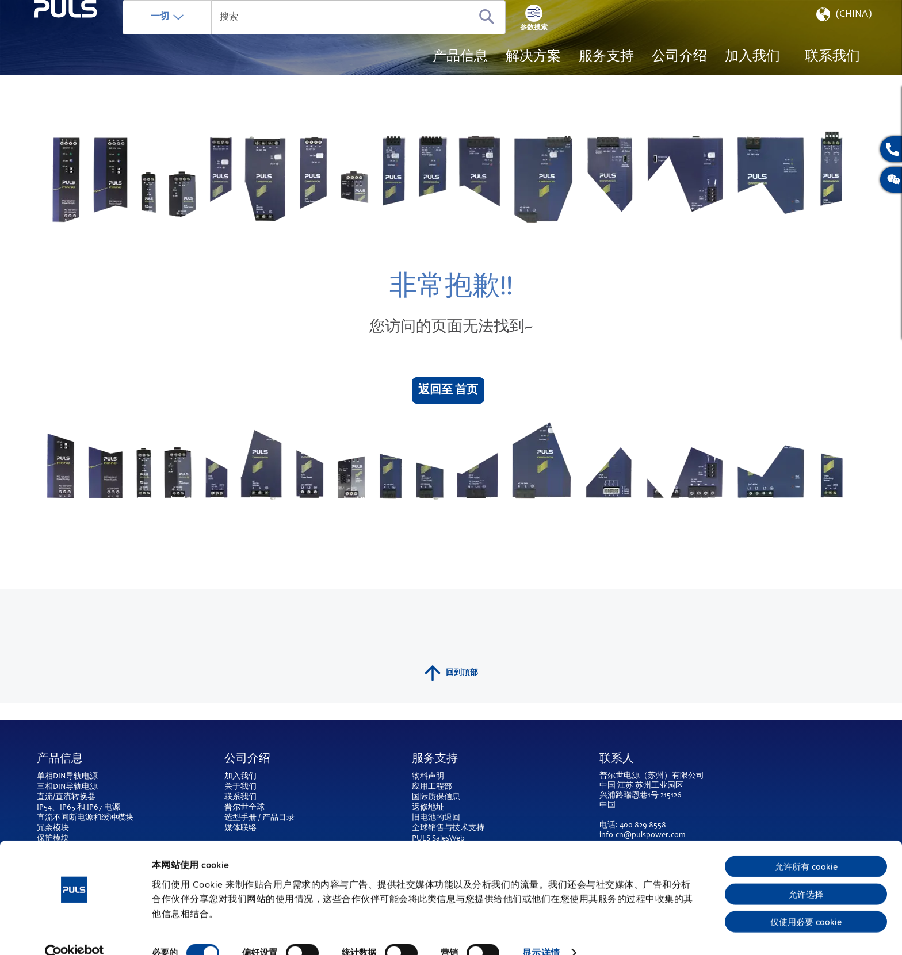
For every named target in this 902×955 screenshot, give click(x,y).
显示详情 (540, 932)
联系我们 (240, 797)
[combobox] (367, 34)
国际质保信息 (436, 797)
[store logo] (92, 63)
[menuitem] (752, 74)
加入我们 (240, 777)
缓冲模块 (117, 818)
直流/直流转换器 (66, 797)
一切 (213, 34)
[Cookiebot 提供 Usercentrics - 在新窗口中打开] (74, 932)
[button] (843, 34)
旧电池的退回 (436, 818)
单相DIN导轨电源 (67, 777)
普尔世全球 (244, 808)
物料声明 (428, 777)
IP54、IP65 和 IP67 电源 (78, 808)
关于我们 (240, 787)
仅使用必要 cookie (806, 901)
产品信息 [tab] (60, 759)
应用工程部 (432, 787)
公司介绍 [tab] (247, 759)
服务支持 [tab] (435, 759)
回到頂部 (451, 690)
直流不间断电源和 (69, 818)
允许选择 (806, 873)
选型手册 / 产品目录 (259, 818)
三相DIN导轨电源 (67, 787)
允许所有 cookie (806, 846)
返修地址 (428, 808)
